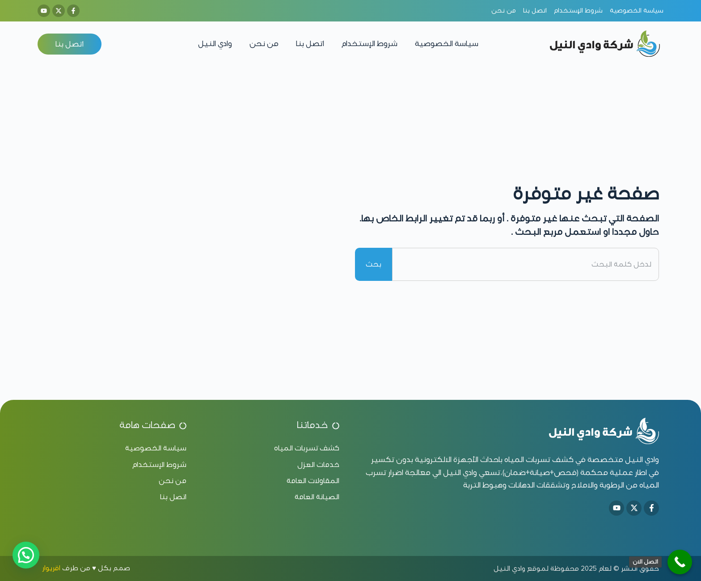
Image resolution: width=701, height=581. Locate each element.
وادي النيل (215, 43)
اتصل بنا (310, 43)
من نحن (264, 43)
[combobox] (525, 264)
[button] (26, 555)
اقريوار (51, 568)
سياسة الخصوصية (446, 43)
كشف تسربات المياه (539, 459)
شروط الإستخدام (369, 43)
